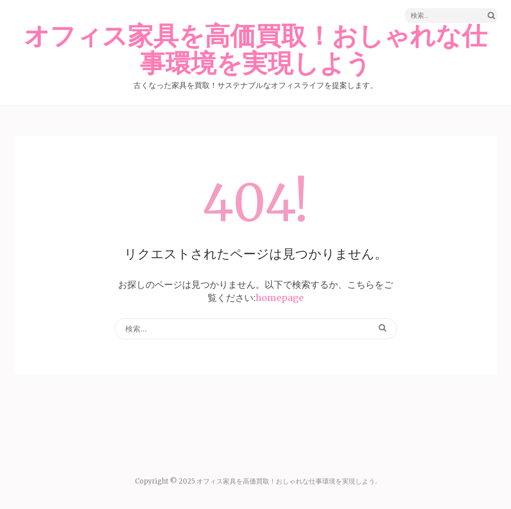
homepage (280, 298)
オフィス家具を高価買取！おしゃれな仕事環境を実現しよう (255, 50)
